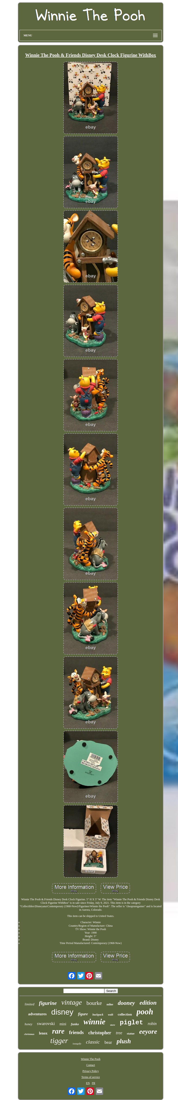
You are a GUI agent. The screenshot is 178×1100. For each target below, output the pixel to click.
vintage (71, 1002)
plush (124, 1041)
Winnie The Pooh (90, 1059)
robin (152, 1023)
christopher (99, 1032)
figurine (48, 1003)
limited (29, 1004)
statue (130, 1033)
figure (83, 1014)
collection (125, 1014)
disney (62, 1012)
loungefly (77, 1043)
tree (119, 1033)
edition (148, 1002)
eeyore (148, 1031)
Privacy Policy (91, 1071)
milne (110, 1004)
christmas (29, 1034)
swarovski (46, 1023)
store (112, 1024)
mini (63, 1024)
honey (28, 1024)
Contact (90, 1065)
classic (93, 1042)
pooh (145, 1011)
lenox (43, 1033)
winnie (94, 1021)
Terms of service (90, 1077)
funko (75, 1024)
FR (93, 1083)
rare (58, 1031)
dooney (126, 1003)
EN (88, 1083)
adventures (37, 1014)
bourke (94, 1003)
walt (110, 1014)
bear (108, 1042)
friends (76, 1032)
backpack (97, 1014)
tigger (59, 1040)
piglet (131, 1022)
